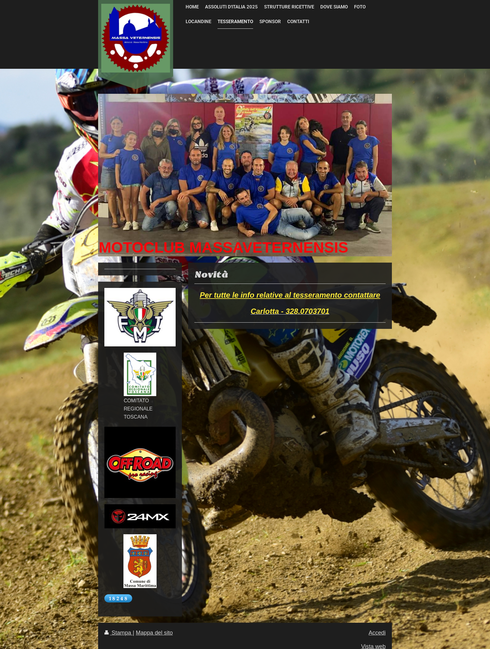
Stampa (118, 633)
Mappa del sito (154, 633)
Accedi (377, 633)
